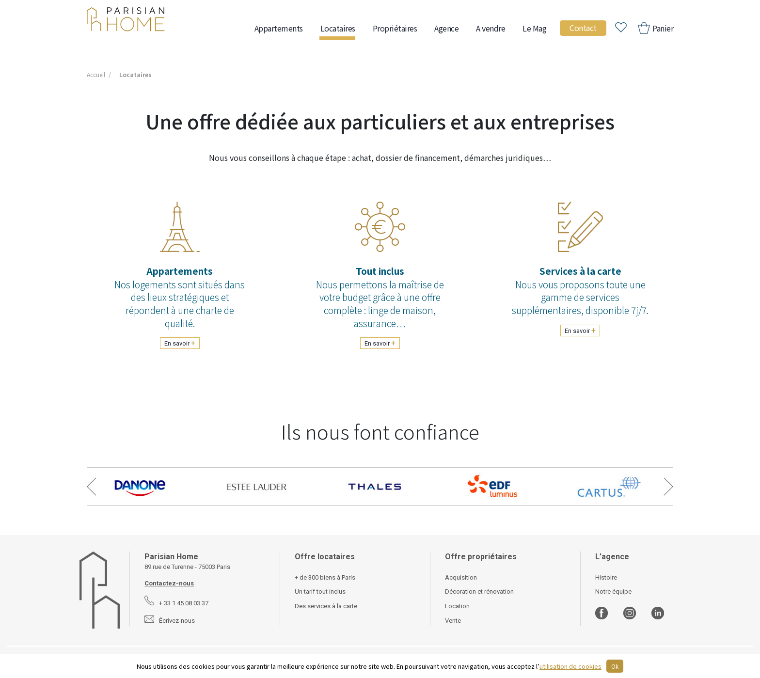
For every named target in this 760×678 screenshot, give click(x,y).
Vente (453, 620)
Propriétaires (395, 28)
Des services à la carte (326, 606)
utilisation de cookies (570, 666)
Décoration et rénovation (479, 591)
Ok (614, 666)
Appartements (278, 28)
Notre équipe (613, 591)
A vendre (490, 28)
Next (668, 486)
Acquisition (461, 577)
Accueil (96, 74)
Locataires (337, 28)
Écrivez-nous (177, 620)
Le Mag (534, 28)
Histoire (606, 577)
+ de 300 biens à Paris (325, 577)
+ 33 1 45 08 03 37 (183, 603)
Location (457, 606)
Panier (662, 28)
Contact (583, 27)
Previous (91, 486)
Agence (446, 28)
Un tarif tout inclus (320, 591)
